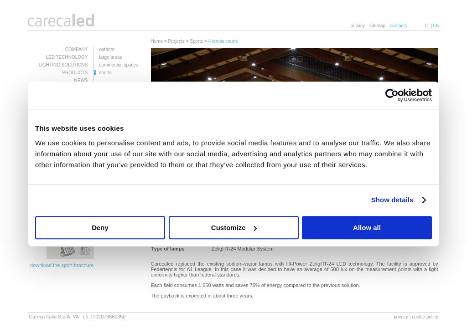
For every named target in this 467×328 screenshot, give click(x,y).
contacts (398, 25)
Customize (234, 227)
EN (436, 25)
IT (427, 25)
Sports (196, 41)
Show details (392, 200)
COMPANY (76, 49)
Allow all (367, 227)
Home (157, 41)
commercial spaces (119, 64)
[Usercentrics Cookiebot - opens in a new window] (392, 95)
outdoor (107, 49)
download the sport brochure (61, 265)
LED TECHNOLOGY (67, 57)
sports (105, 72)
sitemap (377, 25)
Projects (176, 41)
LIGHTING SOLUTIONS (63, 64)
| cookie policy (424, 316)
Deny (100, 227)
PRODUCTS (75, 72)
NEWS (81, 80)
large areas (110, 57)
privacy (357, 25)
